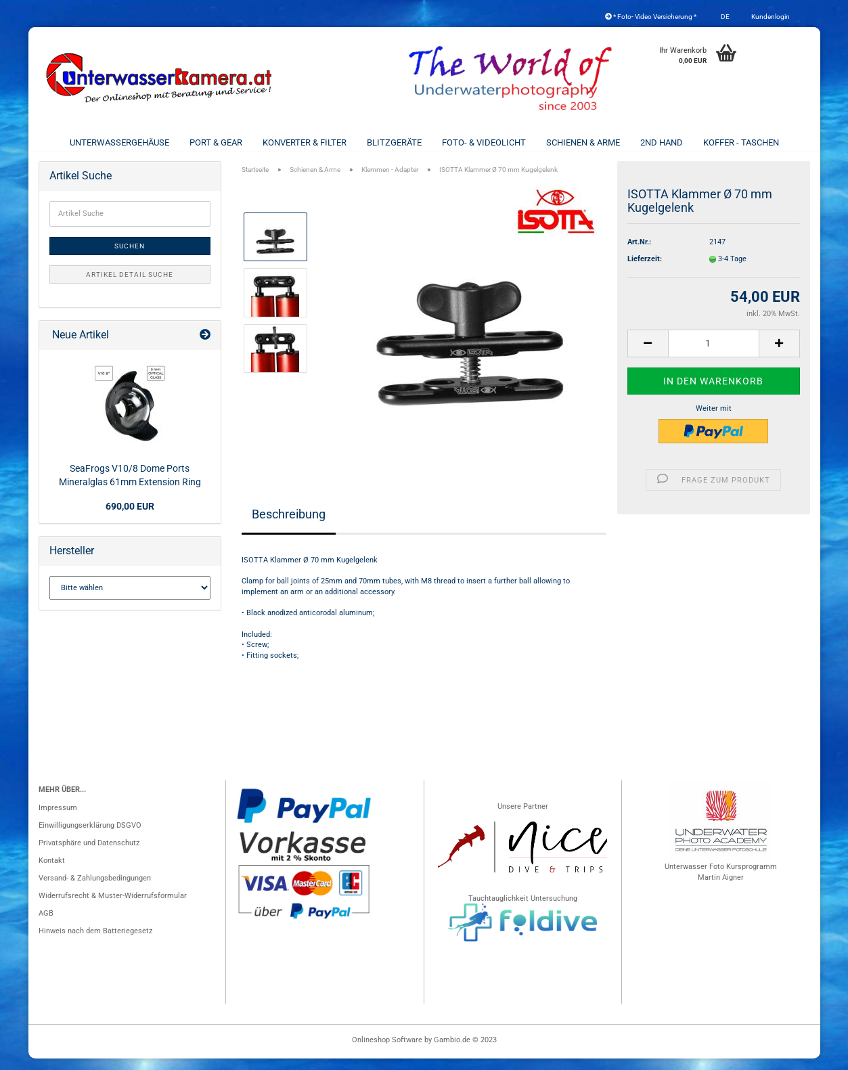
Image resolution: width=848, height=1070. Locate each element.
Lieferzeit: (644, 270)
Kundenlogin (770, 16)
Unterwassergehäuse (119, 142)
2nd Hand (661, 142)
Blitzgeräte (394, 142)
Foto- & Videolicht (484, 142)
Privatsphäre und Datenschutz (89, 854)
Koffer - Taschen (741, 142)
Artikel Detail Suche (129, 286)
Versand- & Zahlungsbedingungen (95, 889)
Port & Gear (215, 142)
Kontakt (52, 872)
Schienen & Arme (583, 142)
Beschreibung (289, 525)
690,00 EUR (130, 517)
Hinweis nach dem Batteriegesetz (95, 942)
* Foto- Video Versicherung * (650, 16)
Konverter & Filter (305, 142)
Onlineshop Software (387, 1051)
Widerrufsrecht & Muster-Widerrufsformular (113, 907)
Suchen (129, 257)
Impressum (58, 819)
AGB (46, 924)
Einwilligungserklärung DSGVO (90, 836)
